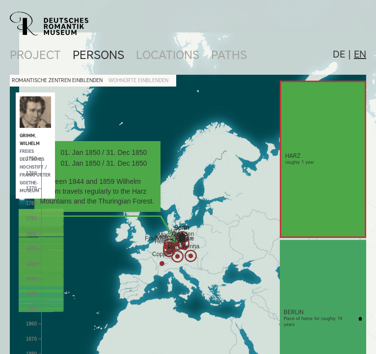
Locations (167, 55)
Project (35, 55)
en (360, 54)
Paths (229, 55)
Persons (98, 55)
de (339, 54)
